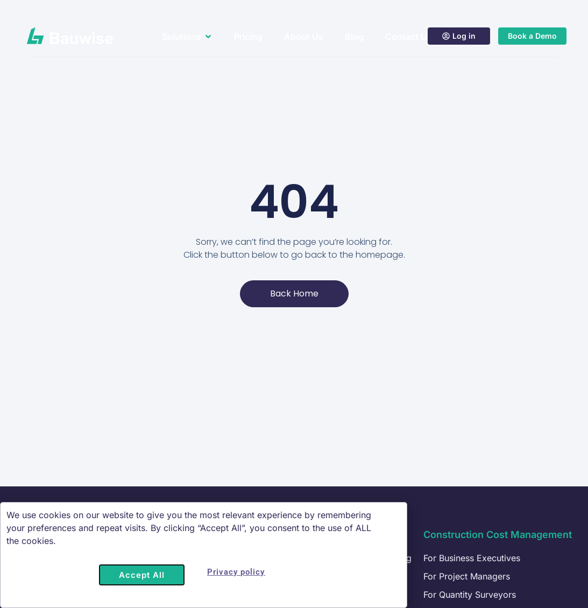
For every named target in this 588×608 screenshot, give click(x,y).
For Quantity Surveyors (469, 594)
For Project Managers (466, 576)
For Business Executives (471, 558)
